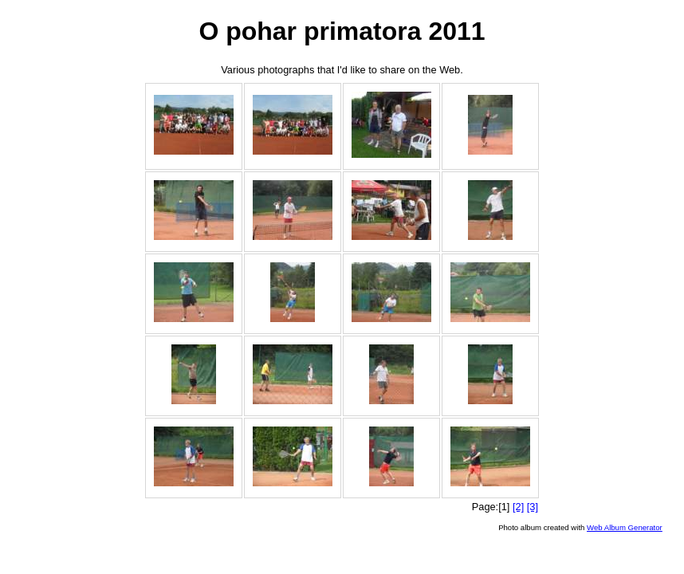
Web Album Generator (624, 527)
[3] (532, 507)
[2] (518, 507)
